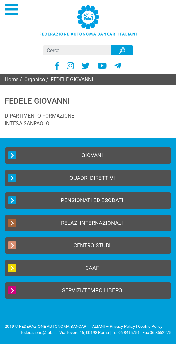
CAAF (53, 268)
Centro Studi (59, 245)
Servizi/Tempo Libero (65, 290)
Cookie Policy (150, 326)
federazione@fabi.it (39, 332)
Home (11, 79)
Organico (34, 79)
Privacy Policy (122, 326)
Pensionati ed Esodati (65, 200)
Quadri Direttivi (61, 178)
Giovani (55, 155)
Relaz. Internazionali (65, 223)
